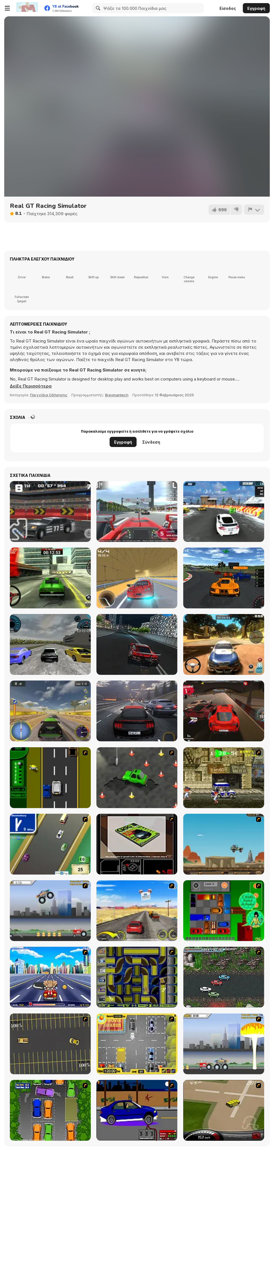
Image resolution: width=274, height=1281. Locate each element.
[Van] (50, 844)
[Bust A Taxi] (50, 777)
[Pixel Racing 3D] (50, 511)
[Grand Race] (136, 511)
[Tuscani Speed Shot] (136, 910)
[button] (31, 386)
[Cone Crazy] (136, 777)
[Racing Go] (223, 710)
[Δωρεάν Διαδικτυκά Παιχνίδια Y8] (27, 8)
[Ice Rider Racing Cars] (223, 511)
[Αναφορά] (254, 209)
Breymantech (116, 395)
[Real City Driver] (136, 644)
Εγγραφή (256, 8)
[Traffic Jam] (223, 910)
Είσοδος (227, 8)
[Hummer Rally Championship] (223, 1110)
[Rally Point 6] (50, 578)
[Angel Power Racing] (50, 977)
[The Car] (136, 844)
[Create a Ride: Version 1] (136, 1110)
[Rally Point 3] (223, 644)
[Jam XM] (223, 977)
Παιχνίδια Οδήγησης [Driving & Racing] (48, 395)
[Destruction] (223, 1043)
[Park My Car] (136, 1043)
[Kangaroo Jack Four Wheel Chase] (223, 844)
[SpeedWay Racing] (50, 644)
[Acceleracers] (136, 977)
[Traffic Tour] (136, 710)
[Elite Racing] (223, 578)
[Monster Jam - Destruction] (50, 910)
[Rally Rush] (50, 710)
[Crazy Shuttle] (223, 777)
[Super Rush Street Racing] (136, 578)
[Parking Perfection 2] (50, 1110)
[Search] (97, 8)
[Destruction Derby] (50, 1043)
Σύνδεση (151, 442)
